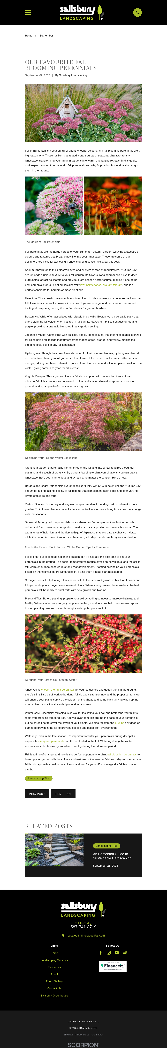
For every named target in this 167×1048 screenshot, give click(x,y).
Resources (54, 967)
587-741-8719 (84, 927)
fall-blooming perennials (122, 754)
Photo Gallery (54, 981)
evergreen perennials (51, 741)
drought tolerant (112, 285)
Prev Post (37, 794)
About (54, 974)
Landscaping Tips (39, 778)
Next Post (63, 794)
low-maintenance (90, 285)
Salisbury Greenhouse (54, 995)
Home (54, 953)
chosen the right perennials (58, 689)
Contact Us (54, 988)
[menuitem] (68, 1035)
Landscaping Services (54, 960)
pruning (119, 722)
